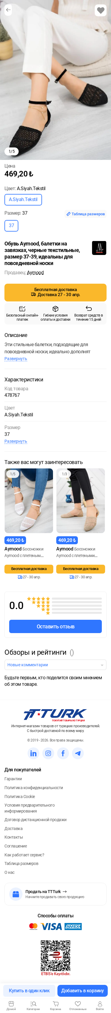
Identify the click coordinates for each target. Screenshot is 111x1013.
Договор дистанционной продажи (35, 819)
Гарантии (13, 778)
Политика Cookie (19, 796)
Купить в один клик (29, 990)
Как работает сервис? (24, 855)
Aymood (35, 272)
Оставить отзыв (56, 626)
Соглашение (15, 846)
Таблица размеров (85, 214)
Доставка (13, 828)
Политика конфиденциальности (33, 787)
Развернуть (15, 358)
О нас (9, 872)
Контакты (13, 837)
